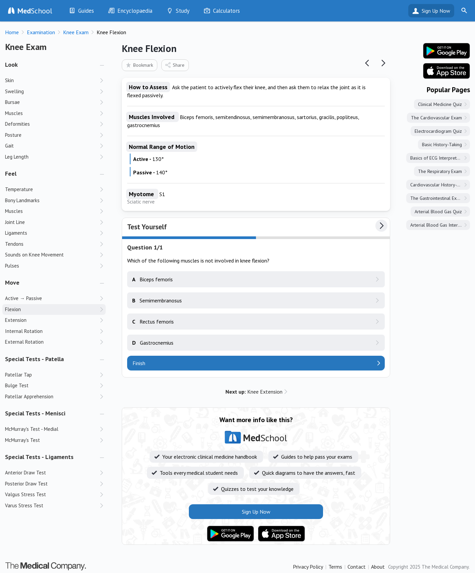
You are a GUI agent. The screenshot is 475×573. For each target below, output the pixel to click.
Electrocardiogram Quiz (438, 131)
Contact (357, 566)
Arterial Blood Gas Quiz (438, 212)
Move (12, 282)
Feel (10, 173)
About (378, 566)
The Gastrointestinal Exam (436, 198)
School (34, 10)
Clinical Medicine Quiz (440, 104)
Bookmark (139, 64)
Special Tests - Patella (34, 359)
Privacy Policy (308, 566)
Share (174, 64)
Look (11, 64)
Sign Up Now (436, 10)
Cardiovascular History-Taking (440, 185)
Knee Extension (253, 391)
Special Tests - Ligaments (39, 457)
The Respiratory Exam (440, 171)
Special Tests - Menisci (35, 413)
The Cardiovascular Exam (436, 118)
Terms (335, 566)
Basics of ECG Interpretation (438, 158)
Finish (139, 363)
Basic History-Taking (442, 144)
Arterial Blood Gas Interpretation (440, 225)
